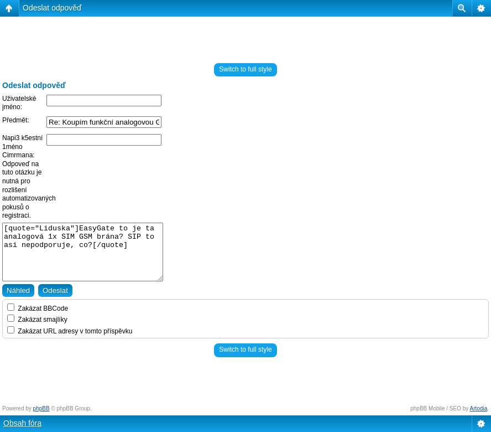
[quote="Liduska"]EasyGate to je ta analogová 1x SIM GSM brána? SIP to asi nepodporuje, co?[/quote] (82, 252)
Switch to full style (245, 69)
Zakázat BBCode (37, 308)
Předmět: (15, 120)
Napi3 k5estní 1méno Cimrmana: (22, 146)
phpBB (41, 408)
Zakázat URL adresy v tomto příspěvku (69, 331)
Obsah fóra (22, 423)
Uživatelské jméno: (19, 103)
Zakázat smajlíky (37, 319)
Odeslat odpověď (52, 7)
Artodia (479, 408)
